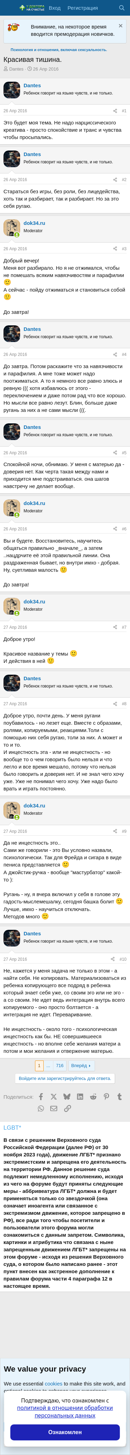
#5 (124, 452)
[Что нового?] (108, 7)
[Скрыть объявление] (120, 26)
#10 (123, 959)
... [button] (48, 1065)
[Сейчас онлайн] (17, 234)
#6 (124, 529)
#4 (124, 354)
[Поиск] (122, 7)
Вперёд (79, 1065)
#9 (124, 831)
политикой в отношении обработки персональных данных (65, 1411)
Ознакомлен (65, 1432)
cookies (53, 1384)
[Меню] (9, 8)
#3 (124, 248)
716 (60, 1065)
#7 (124, 627)
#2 (124, 179)
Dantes (16, 69)
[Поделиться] (115, 111)
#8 (124, 703)
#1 (124, 110)
